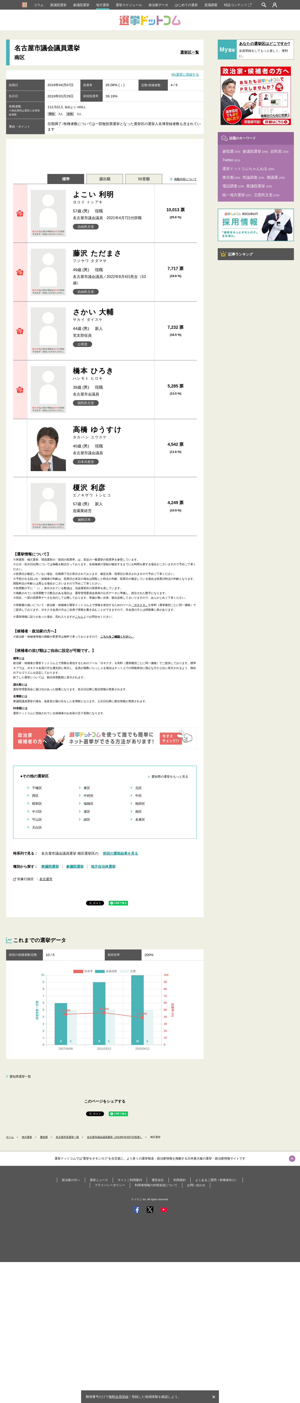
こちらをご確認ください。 (117, 636)
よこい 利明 (112, 197)
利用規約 (179, 1180)
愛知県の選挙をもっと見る (170, 776)
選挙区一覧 (189, 52)
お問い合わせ (196, 1185)
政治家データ (158, 5)
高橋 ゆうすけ (112, 432)
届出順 (104, 179)
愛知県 (44, 1137)
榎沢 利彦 (112, 491)
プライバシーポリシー (110, 1185)
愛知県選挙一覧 (20, 1076)
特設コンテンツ (238, 5)
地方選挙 (102, 5)
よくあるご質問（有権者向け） (216, 1180)
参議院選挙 (81, 5)
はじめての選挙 (186, 5)
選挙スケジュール (129, 5)
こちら (79, 616)
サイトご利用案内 (130, 1180)
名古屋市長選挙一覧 (67, 1137)
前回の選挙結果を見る (120, 853)
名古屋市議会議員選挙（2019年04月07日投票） (114, 1137)
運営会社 (158, 1180)
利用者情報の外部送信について (156, 1185)
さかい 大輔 (112, 315)
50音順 (144, 179)
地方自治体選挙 (103, 866)
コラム (39, 5)
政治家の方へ (71, 1180)
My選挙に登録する (185, 74)
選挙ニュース (99, 1180)
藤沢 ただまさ (112, 256)
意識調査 (211, 5)
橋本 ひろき (112, 374)
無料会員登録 (118, 1397)
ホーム (10, 1137)
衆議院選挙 (58, 5)
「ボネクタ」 (139, 605)
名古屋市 (45, 879)
